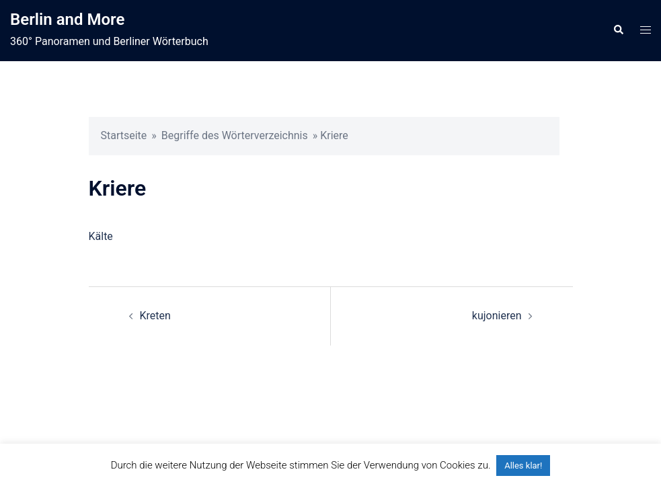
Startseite (124, 135)
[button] (618, 30)
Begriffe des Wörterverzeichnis (234, 135)
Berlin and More (67, 19)
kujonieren (497, 315)
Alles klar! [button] (523, 465)
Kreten (155, 315)
